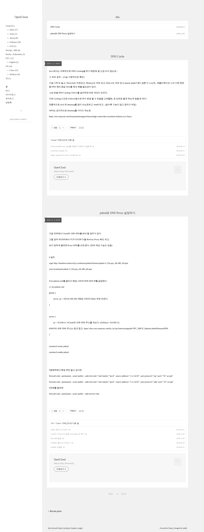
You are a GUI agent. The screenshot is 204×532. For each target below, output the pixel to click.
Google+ (80, 528)
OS (9, 66)
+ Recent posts (54, 511)
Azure (13, 34)
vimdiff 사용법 (56, 447)
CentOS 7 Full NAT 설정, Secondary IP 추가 (67, 434)
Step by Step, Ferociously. (64, 171)
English (13, 62)
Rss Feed (51, 528)
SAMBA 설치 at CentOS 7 (61, 443)
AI (8, 78)
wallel (185, 528)
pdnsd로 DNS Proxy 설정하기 (62, 34)
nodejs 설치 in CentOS (59, 430)
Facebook (66, 528)
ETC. (10, 58)
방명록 (9, 102)
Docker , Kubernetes (15, 54)
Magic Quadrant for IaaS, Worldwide (64, 155)
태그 (8, 91)
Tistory (170, 528)
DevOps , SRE (13, 50)
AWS (13, 30)
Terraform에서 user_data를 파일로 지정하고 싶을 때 (71, 146)
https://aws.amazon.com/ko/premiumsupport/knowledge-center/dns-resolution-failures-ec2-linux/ (90, 116)
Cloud (10, 26)
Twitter (60, 528)
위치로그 (10, 99)
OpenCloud (21, 17)
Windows (14, 74)
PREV (111, 494)
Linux (13, 70)
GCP (12, 46)
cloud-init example (57, 151)
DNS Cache (55, 27)
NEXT (124, 494)
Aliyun (13, 38)
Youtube (73, 528)
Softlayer (15, 42)
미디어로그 (11, 95)
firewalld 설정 (56, 438)
